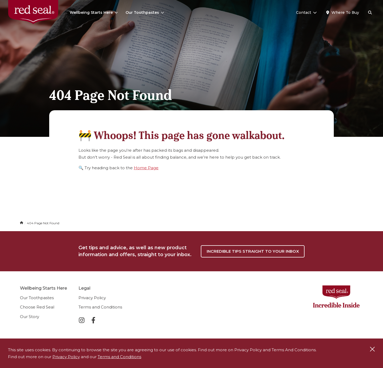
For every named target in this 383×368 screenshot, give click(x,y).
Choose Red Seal (37, 307)
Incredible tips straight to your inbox (253, 251)
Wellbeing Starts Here (94, 12)
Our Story (29, 316)
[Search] (370, 13)
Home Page (146, 167)
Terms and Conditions (100, 307)
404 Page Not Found (43, 223)
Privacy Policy (92, 297)
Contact (306, 12)
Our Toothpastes (145, 12)
